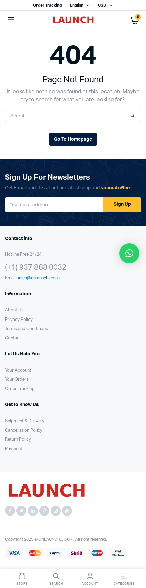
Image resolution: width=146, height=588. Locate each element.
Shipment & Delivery (24, 421)
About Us (14, 310)
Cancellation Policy (23, 430)
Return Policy (18, 439)
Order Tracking (47, 5)
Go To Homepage (73, 139)
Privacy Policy (19, 319)
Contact (13, 338)
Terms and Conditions (26, 329)
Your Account (18, 370)
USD (102, 5)
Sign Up (122, 204)
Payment (13, 449)
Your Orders (17, 379)
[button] (129, 253)
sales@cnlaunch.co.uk (38, 278)
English (76, 5)
